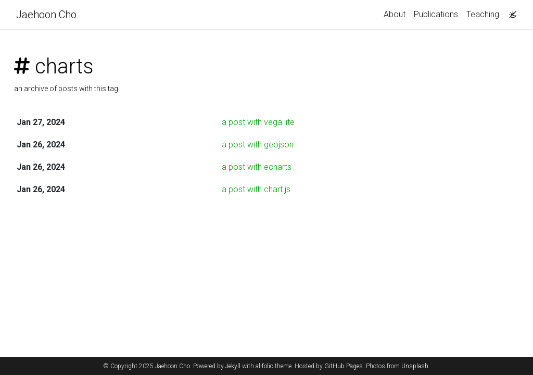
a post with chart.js (256, 189)
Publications (436, 14)
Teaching (482, 14)
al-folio (264, 366)
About (394, 14)
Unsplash (414, 366)
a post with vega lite (258, 122)
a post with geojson (258, 144)
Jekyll (232, 366)
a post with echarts (256, 167)
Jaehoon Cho (46, 14)
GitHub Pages (343, 366)
